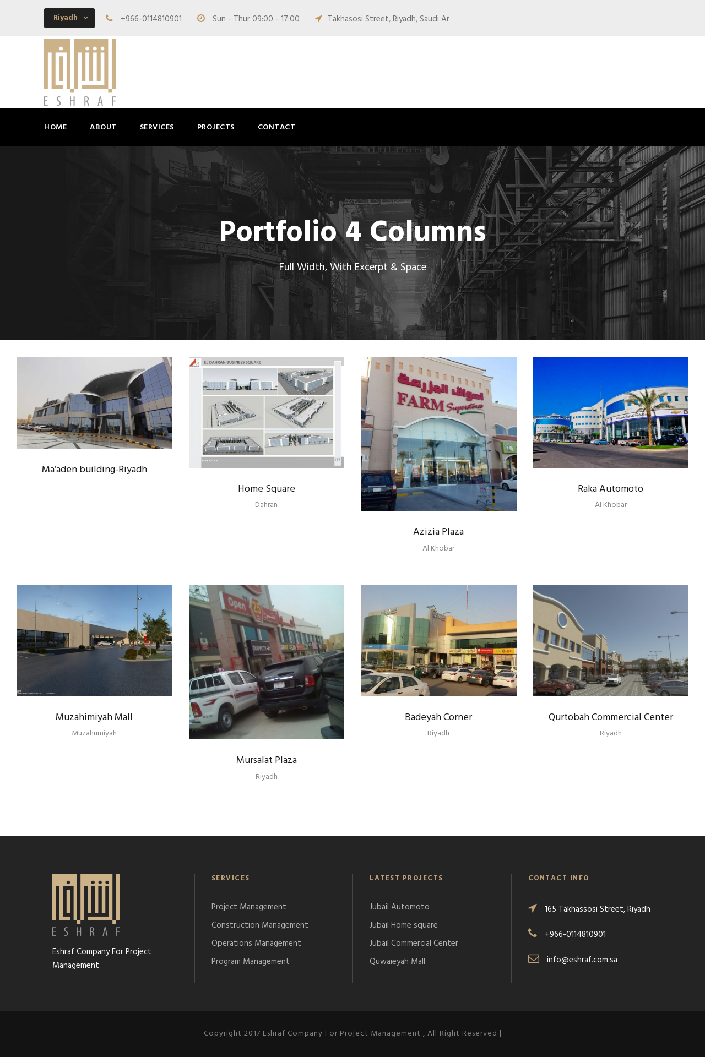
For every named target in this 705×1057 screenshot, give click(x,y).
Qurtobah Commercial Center (611, 718)
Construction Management (260, 925)
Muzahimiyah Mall (94, 718)
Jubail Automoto (400, 907)
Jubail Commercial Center (414, 943)
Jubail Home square (404, 925)
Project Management (249, 907)
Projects (216, 127)
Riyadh (267, 777)
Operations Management (256, 943)
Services (157, 127)
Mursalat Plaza (266, 761)
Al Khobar (438, 548)
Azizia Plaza (438, 532)
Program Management (251, 961)
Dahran (266, 505)
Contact (277, 127)
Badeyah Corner (438, 718)
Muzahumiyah (94, 733)
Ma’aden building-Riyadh (94, 470)
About (103, 127)
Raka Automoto (610, 489)
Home (55, 127)
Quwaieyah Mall (397, 961)
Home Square (266, 489)
